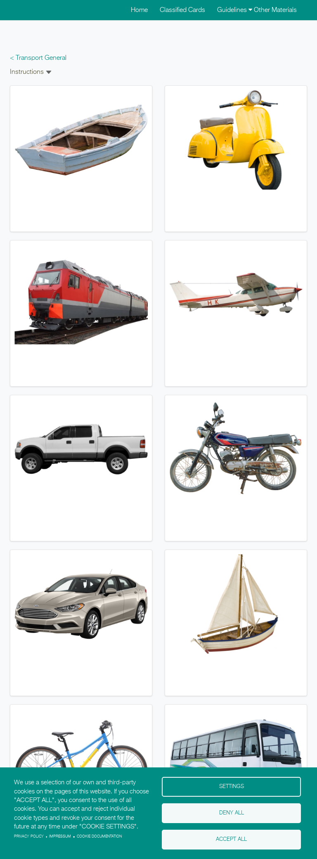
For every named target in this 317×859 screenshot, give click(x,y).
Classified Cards (182, 10)
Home (139, 10)
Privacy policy (29, 836)
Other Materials (275, 10)
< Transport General (38, 58)
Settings (231, 786)
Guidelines (234, 10)
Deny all (231, 813)
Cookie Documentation (99, 836)
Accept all (231, 839)
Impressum (60, 836)
